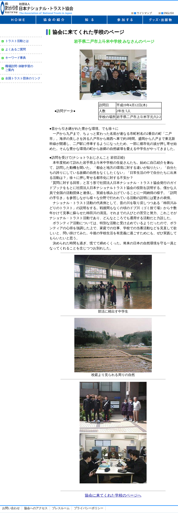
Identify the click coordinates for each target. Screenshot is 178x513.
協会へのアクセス (36, 508)
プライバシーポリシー (88, 508)
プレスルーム (61, 508)
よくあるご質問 (15, 49)
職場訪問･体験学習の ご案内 (19, 68)
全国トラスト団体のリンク (22, 78)
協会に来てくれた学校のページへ (113, 495)
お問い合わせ (11, 508)
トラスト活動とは (17, 41)
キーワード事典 (15, 57)
